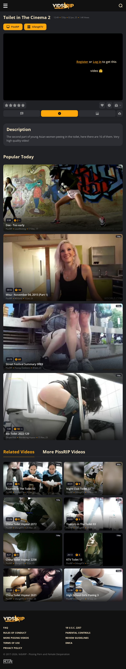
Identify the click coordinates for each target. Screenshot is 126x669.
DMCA (68, 642)
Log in (97, 62)
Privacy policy (12, 648)
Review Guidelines (77, 637)
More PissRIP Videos (64, 452)
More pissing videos (16, 637)
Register (82, 62)
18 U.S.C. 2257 (73, 627)
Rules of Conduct (14, 632)
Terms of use (11, 642)
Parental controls (77, 632)
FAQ (5, 627)
